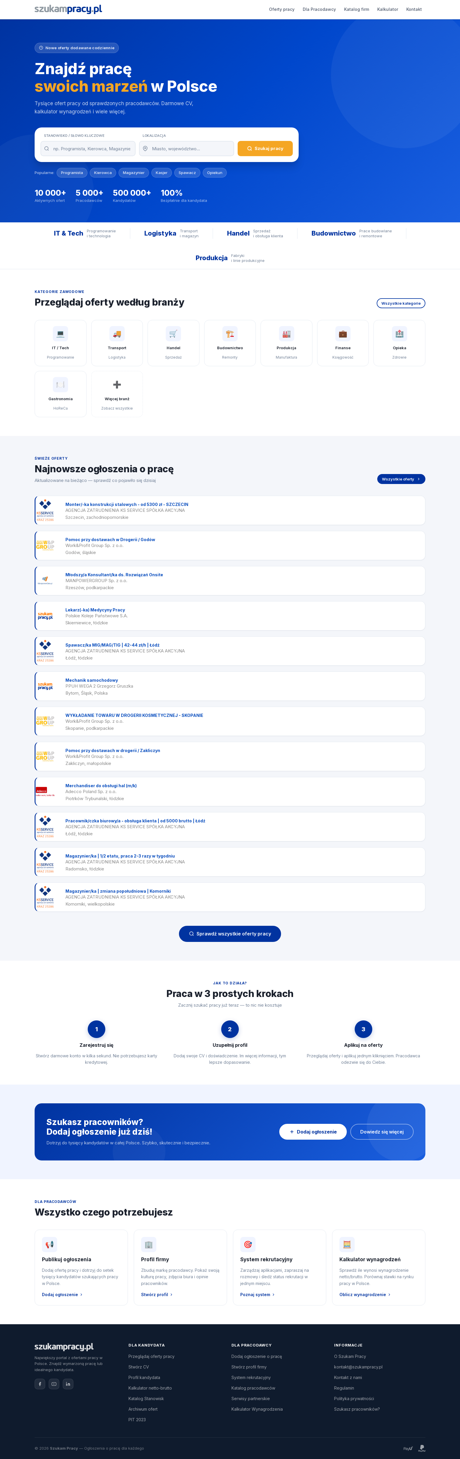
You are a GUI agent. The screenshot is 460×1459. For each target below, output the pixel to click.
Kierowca (103, 172)
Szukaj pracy (265, 148)
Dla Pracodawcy (184, 9)
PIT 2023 (137, 1419)
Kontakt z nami (348, 1377)
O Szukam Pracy (350, 1356)
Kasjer (162, 172)
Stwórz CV (138, 1366)
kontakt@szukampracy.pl (358, 1366)
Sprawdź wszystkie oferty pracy (230, 934)
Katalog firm (221, 9)
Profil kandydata (144, 1377)
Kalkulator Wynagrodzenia (257, 1409)
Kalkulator (252, 9)
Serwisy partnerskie (250, 1398)
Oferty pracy (147, 9)
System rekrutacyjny (251, 1377)
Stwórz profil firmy (249, 1366)
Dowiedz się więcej (382, 1132)
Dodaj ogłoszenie (360, 9)
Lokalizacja (154, 136)
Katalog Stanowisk (146, 1398)
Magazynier (134, 172)
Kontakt (279, 9)
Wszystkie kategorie (401, 303)
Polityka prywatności (354, 1398)
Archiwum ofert (143, 1409)
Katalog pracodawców (253, 1387)
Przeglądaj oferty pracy (151, 1356)
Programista (72, 172)
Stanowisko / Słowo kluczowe (74, 136)
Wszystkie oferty (401, 479)
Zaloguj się (407, 9)
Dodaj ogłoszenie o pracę (256, 1356)
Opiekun (214, 172)
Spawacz (187, 172)
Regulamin (344, 1387)
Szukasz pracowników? (357, 1409)
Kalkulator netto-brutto (150, 1387)
